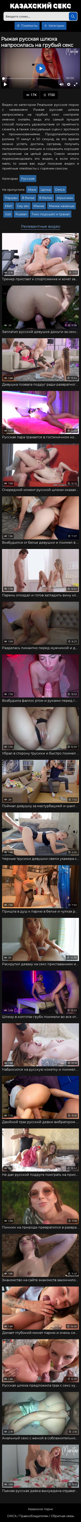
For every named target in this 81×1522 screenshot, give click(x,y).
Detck (60, 190)
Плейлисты (27, 25)
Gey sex (23, 206)
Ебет (9, 206)
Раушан (11, 198)
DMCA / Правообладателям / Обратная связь (40, 1516)
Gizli (8, 214)
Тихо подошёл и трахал (51, 214)
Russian (21, 214)
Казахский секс (40, 6)
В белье (28, 198)
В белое (45, 198)
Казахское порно (40, 1509)
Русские (28, 179)
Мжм (32, 190)
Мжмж (38, 206)
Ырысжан (65, 198)
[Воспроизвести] (5, 84)
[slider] (31, 78)
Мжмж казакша (61, 206)
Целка (46, 190)
